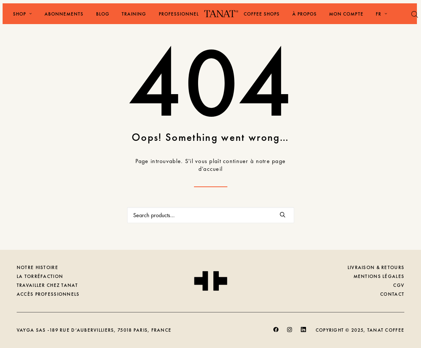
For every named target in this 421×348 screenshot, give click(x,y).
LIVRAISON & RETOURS (376, 267)
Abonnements (64, 14)
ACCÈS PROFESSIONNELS (48, 294)
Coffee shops (262, 14)
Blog (102, 14)
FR (382, 14)
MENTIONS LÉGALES (378, 276)
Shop (22, 14)
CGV (398, 285)
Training (134, 14)
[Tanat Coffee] (221, 13)
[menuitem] (20, 13)
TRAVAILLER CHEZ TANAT (47, 285)
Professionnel (179, 14)
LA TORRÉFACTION (40, 276)
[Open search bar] (415, 14)
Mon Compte (346, 14)
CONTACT (392, 294)
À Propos (304, 14)
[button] (283, 214)
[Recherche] (210, 215)
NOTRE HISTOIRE (37, 267)
